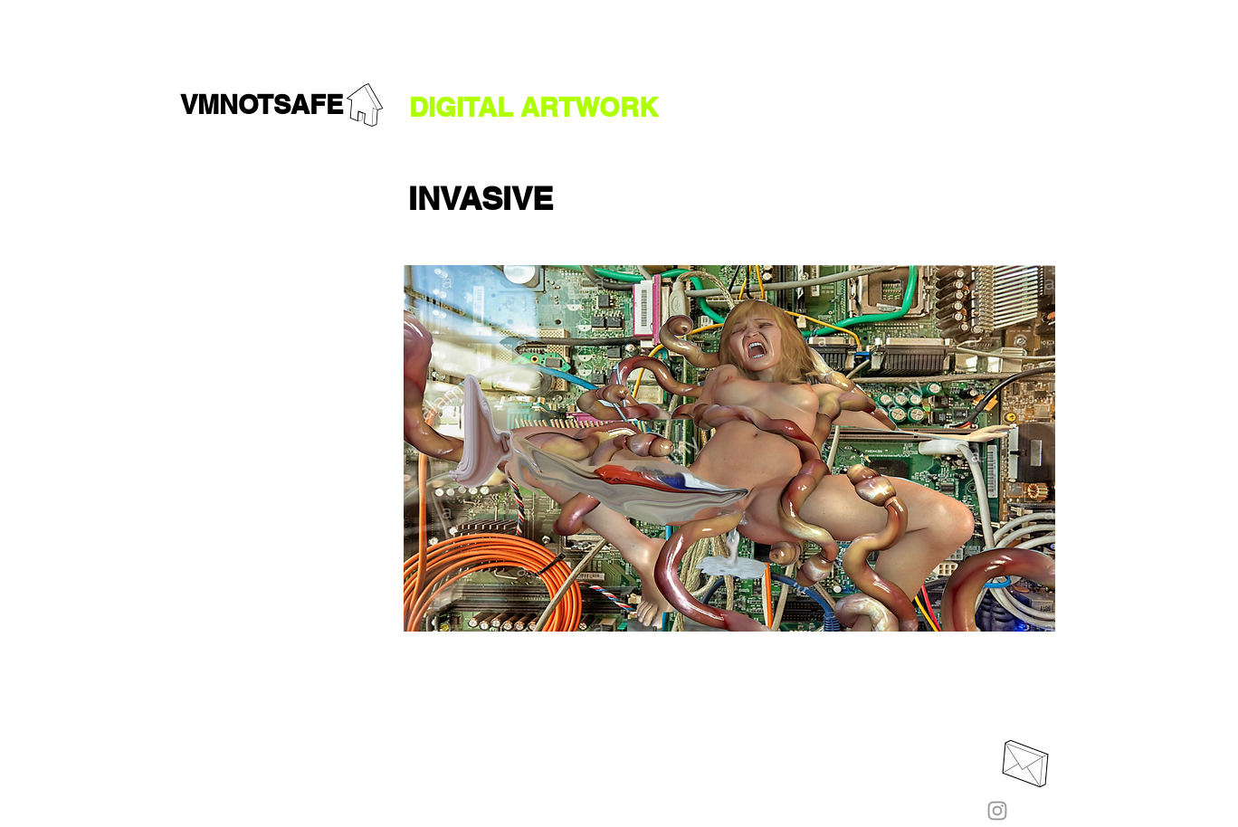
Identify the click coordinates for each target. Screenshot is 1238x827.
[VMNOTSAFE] (262, 105)
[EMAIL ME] (1025, 764)
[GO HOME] (364, 105)
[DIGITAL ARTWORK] (533, 108)
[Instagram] (997, 810)
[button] (480, 198)
